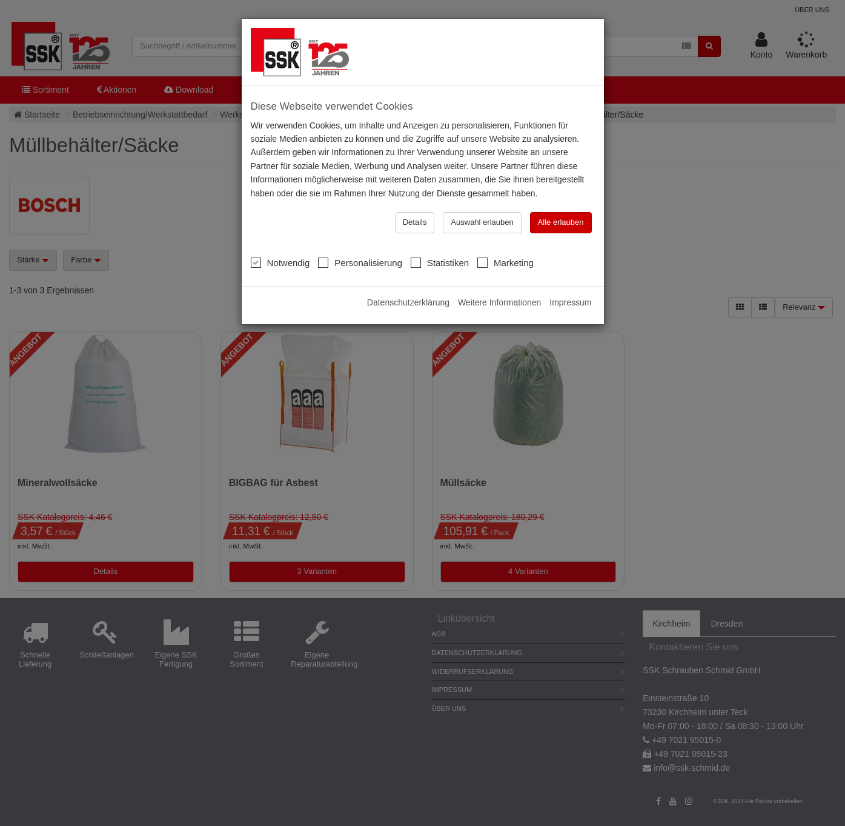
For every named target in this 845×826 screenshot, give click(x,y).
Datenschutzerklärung (408, 302)
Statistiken (440, 262)
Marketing (505, 262)
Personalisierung (360, 262)
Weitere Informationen (499, 302)
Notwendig (280, 262)
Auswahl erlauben (482, 222)
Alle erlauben (561, 222)
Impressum (570, 302)
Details (415, 222)
